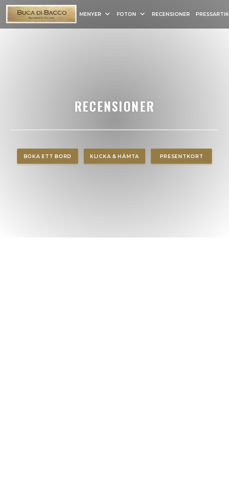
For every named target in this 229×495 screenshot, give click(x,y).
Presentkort (181, 156)
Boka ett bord (48, 156)
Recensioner (171, 14)
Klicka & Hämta (114, 156)
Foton (131, 14)
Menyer (95, 14)
